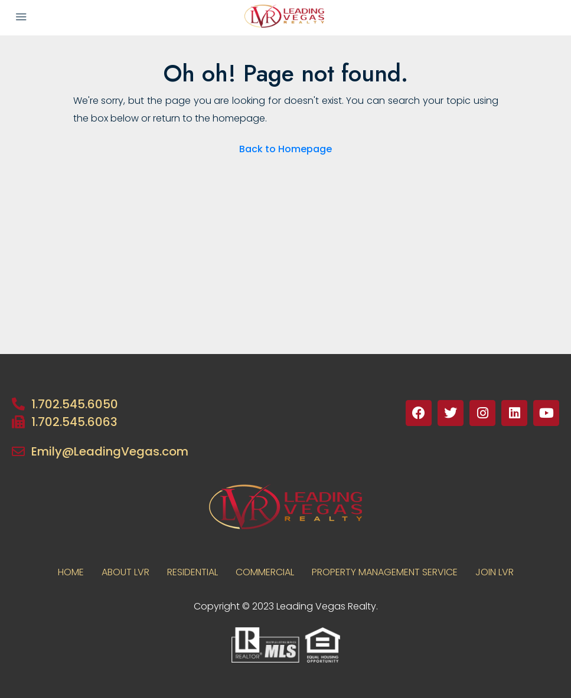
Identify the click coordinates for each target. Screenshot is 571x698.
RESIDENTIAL (192, 572)
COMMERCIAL (265, 572)
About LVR (125, 572)
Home (71, 572)
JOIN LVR (494, 572)
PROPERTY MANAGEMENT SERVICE (385, 572)
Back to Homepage (285, 149)
